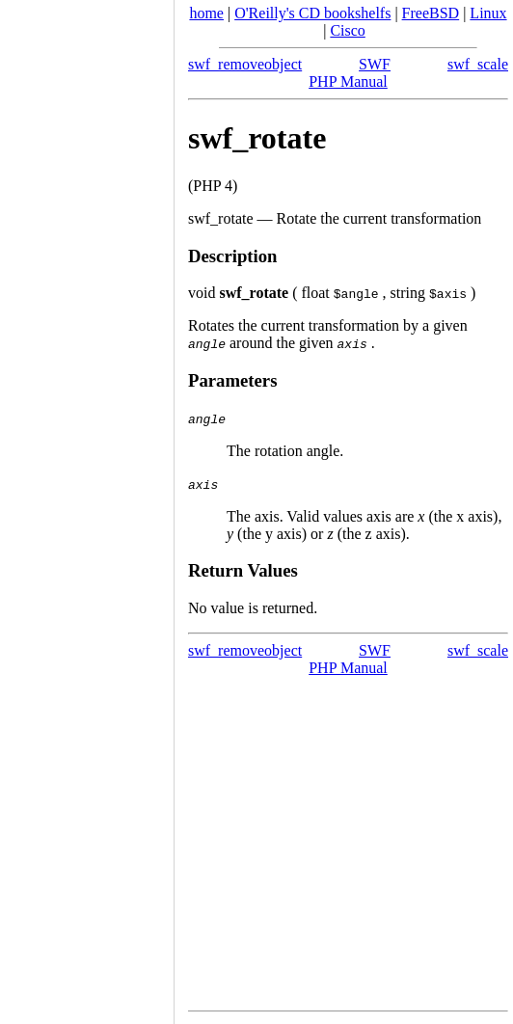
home (206, 13)
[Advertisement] (87, 505)
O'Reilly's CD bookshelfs (312, 13)
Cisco (347, 30)
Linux (488, 13)
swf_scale (477, 64)
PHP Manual (348, 81)
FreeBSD (431, 13)
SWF (375, 64)
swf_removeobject (245, 64)
